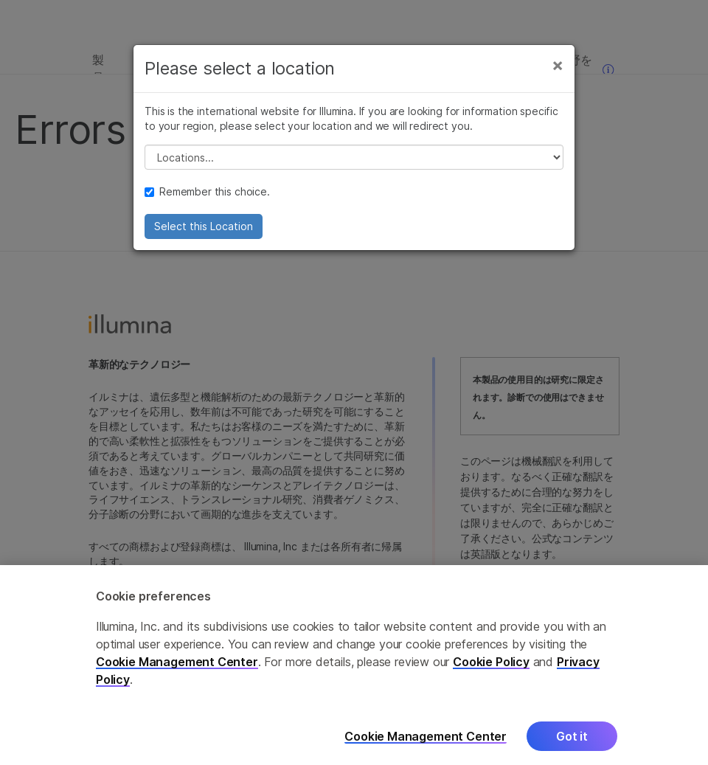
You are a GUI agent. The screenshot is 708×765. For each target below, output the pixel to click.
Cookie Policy (491, 666)
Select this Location (203, 226)
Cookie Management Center (177, 666)
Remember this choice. (207, 191)
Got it (572, 740)
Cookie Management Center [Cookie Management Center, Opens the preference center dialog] (425, 740)
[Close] (557, 65)
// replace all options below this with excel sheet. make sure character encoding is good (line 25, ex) (354, 157)
